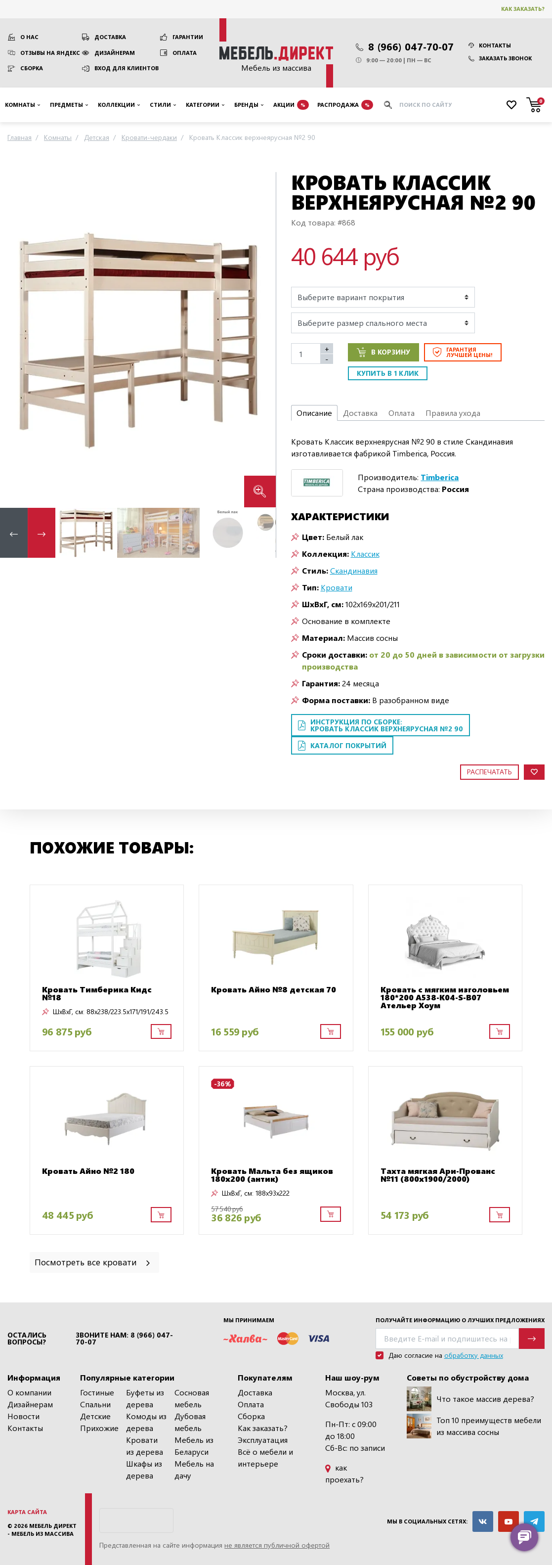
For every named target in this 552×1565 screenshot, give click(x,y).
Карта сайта (27, 1512)
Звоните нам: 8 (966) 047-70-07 (124, 1338)
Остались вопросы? (26, 1338)
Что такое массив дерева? (470, 1398)
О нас (29, 37)
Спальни (95, 1404)
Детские (95, 1416)
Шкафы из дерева (144, 1469)
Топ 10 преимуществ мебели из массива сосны (474, 1426)
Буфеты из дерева (145, 1398)
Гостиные (97, 1392)
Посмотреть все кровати (93, 1261)
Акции (291, 105)
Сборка (31, 68)
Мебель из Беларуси (193, 1445)
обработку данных (473, 1355)
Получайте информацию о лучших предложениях (460, 1320)
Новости (23, 1416)
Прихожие (99, 1428)
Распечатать (489, 771)
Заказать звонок (500, 58)
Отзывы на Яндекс (50, 52)
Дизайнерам (114, 52)
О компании (29, 1392)
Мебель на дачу (194, 1469)
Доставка (110, 37)
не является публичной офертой (277, 1545)
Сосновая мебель (191, 1398)
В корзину (383, 352)
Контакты (489, 45)
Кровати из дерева (144, 1445)
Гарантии (187, 37)
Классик (365, 553)
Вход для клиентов (126, 68)
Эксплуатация (263, 1439)
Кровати (336, 587)
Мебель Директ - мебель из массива (42, 1530)
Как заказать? (523, 8)
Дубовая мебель (190, 1422)
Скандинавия (354, 570)
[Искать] (388, 105)
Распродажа (345, 105)
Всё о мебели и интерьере (265, 1457)
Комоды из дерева (146, 1422)
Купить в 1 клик (388, 373)
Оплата (184, 52)
